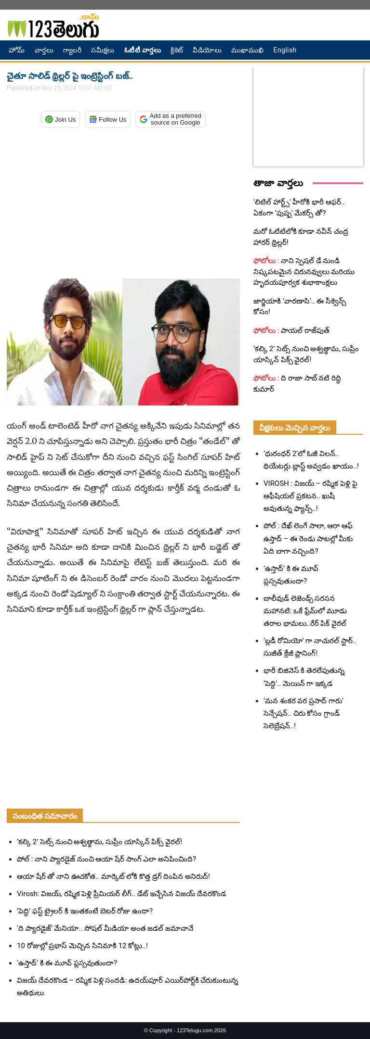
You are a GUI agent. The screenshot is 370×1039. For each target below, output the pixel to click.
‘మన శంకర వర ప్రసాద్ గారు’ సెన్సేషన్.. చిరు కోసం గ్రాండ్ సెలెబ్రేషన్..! (304, 713)
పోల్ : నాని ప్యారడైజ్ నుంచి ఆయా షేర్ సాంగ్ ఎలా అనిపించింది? (106, 859)
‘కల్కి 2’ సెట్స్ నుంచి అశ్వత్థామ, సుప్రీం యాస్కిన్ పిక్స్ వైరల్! (99, 841)
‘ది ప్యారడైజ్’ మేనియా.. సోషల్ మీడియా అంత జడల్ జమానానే (105, 928)
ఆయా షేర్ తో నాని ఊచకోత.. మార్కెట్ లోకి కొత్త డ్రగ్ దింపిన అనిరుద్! (113, 876)
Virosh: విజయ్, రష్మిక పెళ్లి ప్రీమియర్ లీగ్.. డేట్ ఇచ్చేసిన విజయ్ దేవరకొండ (121, 893)
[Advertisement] (123, 201)
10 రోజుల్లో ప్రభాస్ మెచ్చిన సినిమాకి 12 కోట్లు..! (82, 945)
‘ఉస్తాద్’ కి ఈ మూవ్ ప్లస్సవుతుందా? (67, 963)
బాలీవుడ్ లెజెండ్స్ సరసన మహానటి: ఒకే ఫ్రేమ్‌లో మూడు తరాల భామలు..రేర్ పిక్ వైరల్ (305, 611)
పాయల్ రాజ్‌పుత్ (304, 330)
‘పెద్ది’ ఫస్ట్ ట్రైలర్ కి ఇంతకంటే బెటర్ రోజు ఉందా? (85, 911)
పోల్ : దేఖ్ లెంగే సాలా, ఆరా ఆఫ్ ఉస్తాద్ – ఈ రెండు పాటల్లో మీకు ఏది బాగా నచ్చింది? (308, 538)
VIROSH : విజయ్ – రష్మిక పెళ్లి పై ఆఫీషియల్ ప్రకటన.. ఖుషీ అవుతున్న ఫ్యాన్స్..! (310, 496)
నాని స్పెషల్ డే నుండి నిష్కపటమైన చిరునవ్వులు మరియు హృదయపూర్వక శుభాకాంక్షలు (304, 271)
